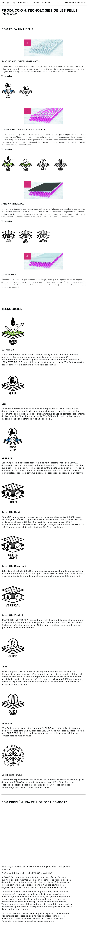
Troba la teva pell (42, 3)
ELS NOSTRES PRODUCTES (75, 3)
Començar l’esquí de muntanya (15, 3)
